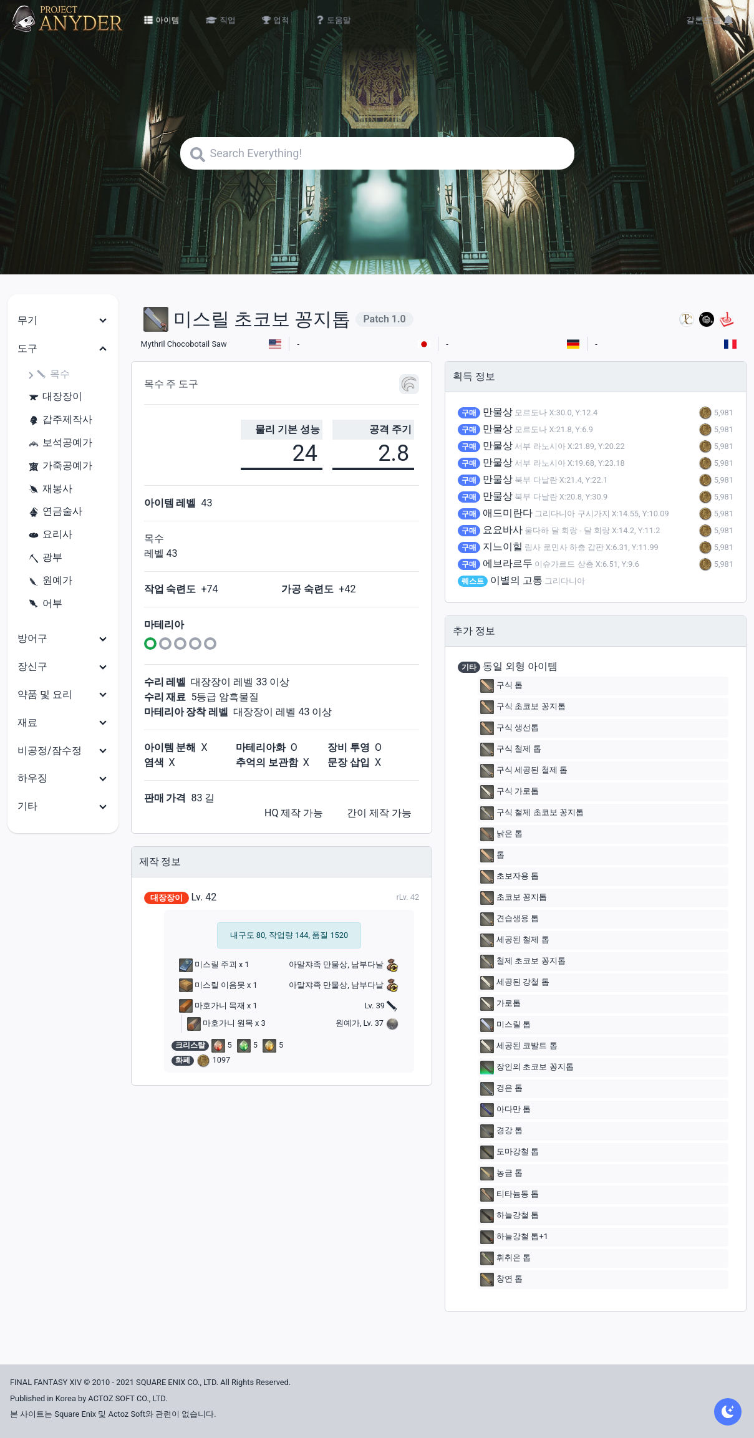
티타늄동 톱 (509, 1195)
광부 (44, 557)
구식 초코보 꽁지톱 (522, 707)
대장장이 (54, 396)
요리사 (49, 534)
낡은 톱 (501, 834)
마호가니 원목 (220, 1023)
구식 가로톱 (509, 792)
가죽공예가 (59, 466)
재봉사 (49, 489)
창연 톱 (501, 1279)
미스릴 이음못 (212, 985)
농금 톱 (501, 1173)
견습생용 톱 (509, 919)
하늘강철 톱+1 (514, 1237)
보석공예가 (59, 443)
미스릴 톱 (505, 1025)
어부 (44, 603)
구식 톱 (501, 686)
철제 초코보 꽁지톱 (522, 961)
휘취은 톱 (505, 1258)
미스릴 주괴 (208, 964)
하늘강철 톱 (509, 1216)
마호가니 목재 (212, 1005)
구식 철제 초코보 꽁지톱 (532, 813)
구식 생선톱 (509, 728)
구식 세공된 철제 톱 (524, 771)
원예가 (49, 580)
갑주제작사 (59, 420)
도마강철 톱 (509, 1152)
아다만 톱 (505, 1110)
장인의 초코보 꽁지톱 (526, 1067)
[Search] (377, 153)
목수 (52, 374)
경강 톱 (501, 1131)
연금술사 (54, 511)
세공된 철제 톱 (514, 940)
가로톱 (500, 1004)
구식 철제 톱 (510, 749)
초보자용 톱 (509, 877)
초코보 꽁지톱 (513, 898)
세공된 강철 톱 (514, 983)
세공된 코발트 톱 (518, 1046)
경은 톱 (501, 1089)
